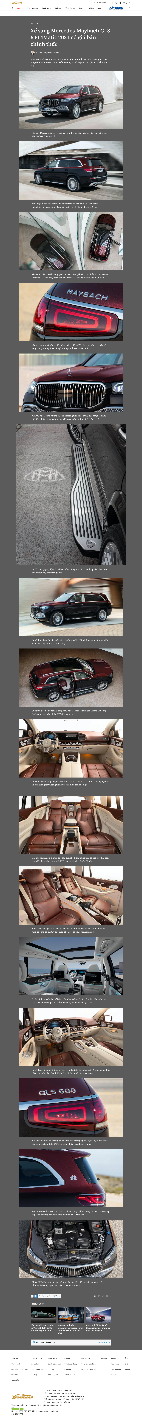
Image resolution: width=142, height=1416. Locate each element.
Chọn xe (67, 1369)
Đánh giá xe (47, 8)
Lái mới (58, 8)
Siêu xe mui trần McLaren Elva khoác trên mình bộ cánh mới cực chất (70, 1329)
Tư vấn (113, 1375)
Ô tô (126, 1364)
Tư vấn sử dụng (70, 1364)
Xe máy (34, 1375)
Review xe (115, 1364)
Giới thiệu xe (116, 1369)
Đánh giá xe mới (54, 1364)
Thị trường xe (32, 8)
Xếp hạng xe (53, 1375)
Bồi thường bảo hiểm (89, 1369)
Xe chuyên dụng (37, 1369)
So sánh (51, 1369)
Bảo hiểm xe (70, 8)
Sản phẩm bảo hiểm (88, 1364)
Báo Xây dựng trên (49, 1296)
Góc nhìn (14, 1375)
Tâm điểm (15, 1380)
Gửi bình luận (104, 1342)
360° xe (20, 8)
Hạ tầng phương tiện (19, 1369)
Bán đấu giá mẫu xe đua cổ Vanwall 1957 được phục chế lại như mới (42, 1328)
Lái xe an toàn (69, 1375)
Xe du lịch (35, 1364)
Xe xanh (82, 8)
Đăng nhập (127, 3)
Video (91, 8)
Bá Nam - (40, 53)
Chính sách (15, 1364)
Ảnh (99, 8)
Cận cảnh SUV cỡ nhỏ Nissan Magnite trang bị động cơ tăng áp (98, 1328)
